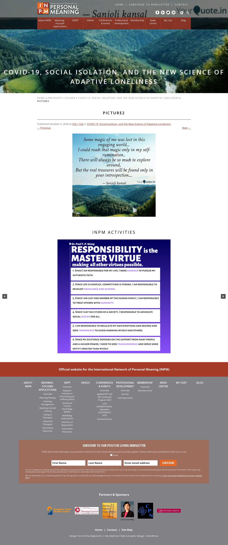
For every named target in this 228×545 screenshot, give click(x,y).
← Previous (44, 128)
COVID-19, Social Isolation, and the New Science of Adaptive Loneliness (128, 97)
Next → (186, 128)
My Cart (168, 20)
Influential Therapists (48, 423)
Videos (90, 20)
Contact (181, 4)
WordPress (152, 535)
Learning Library (125, 397)
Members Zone (145, 390)
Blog (183, 20)
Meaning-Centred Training (47, 409)
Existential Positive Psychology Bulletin (67, 407)
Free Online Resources (47, 429)
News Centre (153, 22)
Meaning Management (47, 403)
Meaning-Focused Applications (59, 23)
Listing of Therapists (48, 416)
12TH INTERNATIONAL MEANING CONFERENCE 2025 (104, 409)
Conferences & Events (105, 22)
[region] (114, 296)
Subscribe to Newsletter (149, 4)
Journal (125, 394)
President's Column (61, 97)
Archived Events (104, 419)
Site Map (127, 530)
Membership (137, 20)
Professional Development (121, 22)
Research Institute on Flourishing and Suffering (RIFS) (67, 395)
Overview (47, 393)
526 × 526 (77, 124)
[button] (4, 296)
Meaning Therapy (47, 397)
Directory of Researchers (67, 423)
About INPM (44, 20)
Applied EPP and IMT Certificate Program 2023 (104, 397)
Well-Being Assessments (67, 417)
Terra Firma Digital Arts (90, 535)
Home (119, 4)
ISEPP (75, 20)
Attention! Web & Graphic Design (126, 535)
